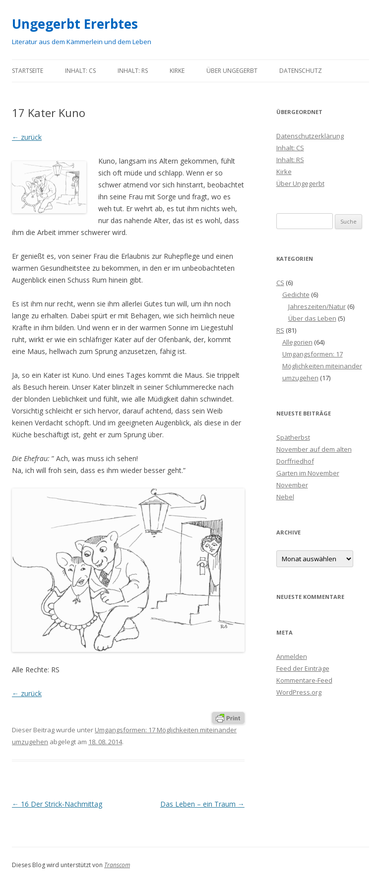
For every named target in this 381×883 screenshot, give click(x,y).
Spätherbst (293, 437)
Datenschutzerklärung (310, 135)
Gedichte (296, 294)
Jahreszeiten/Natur (317, 306)
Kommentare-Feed (304, 680)
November (292, 484)
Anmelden (291, 656)
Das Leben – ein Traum (202, 804)
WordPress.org (298, 692)
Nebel (285, 496)
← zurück (27, 137)
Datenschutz (300, 70)
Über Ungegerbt (231, 70)
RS (280, 330)
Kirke (177, 70)
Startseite (27, 70)
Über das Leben (312, 318)
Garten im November (307, 473)
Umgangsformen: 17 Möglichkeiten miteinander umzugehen (322, 366)
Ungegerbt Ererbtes (75, 24)
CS (280, 282)
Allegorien (297, 342)
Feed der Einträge (302, 668)
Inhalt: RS (133, 70)
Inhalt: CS (80, 70)
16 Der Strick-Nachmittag (57, 804)
